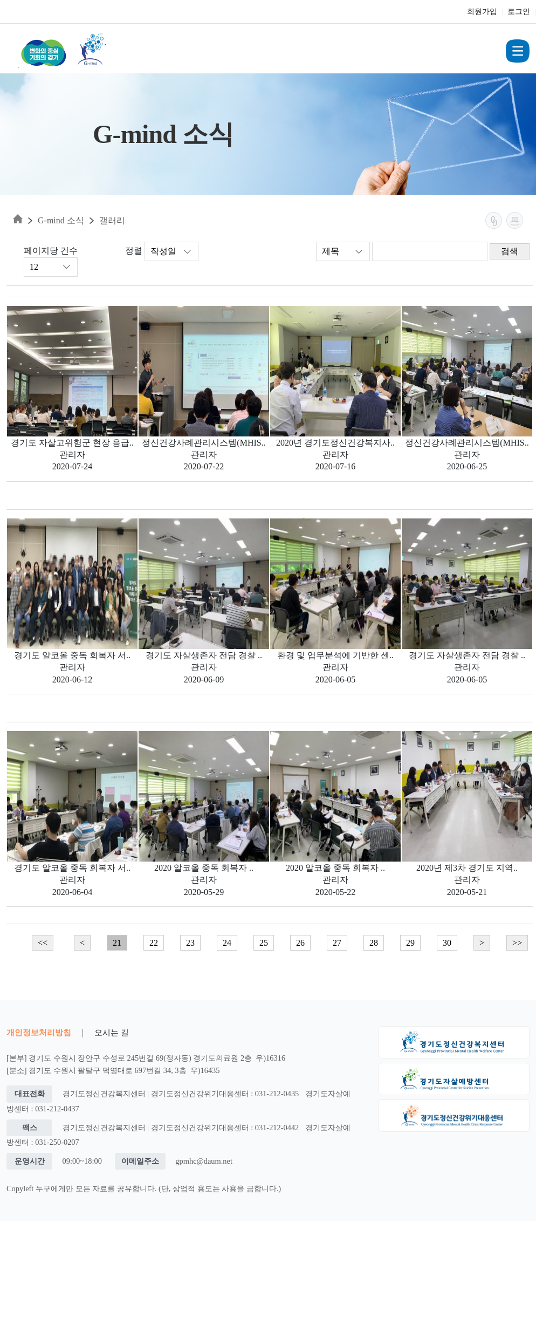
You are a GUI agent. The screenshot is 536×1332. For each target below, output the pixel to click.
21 (117, 942)
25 (263, 942)
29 (410, 942)
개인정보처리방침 (38, 1032)
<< (42, 942)
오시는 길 (111, 1032)
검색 (509, 251)
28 (373, 942)
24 (227, 942)
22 (153, 942)
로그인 (518, 12)
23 (190, 942)
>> (517, 942)
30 (447, 942)
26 (300, 942)
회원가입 (482, 12)
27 (337, 942)
